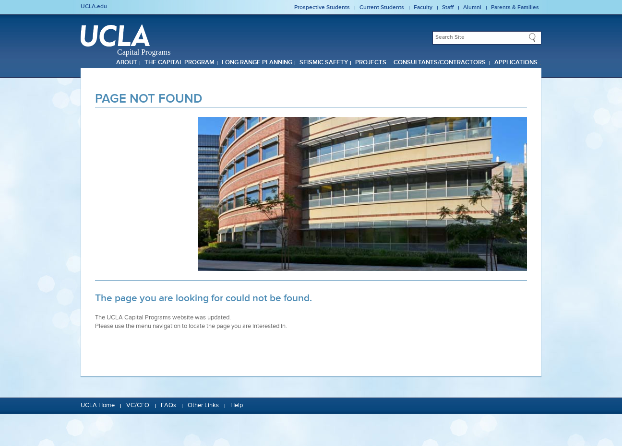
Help (236, 405)
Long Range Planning (257, 62)
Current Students (381, 8)
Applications (516, 62)
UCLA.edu (94, 7)
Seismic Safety (323, 62)
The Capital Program (179, 62)
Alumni (472, 8)
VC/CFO (137, 405)
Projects (370, 62)
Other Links (203, 405)
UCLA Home (98, 405)
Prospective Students (322, 8)
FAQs (168, 405)
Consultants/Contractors (440, 62)
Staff (448, 8)
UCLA (115, 35)
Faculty (423, 8)
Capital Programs (144, 52)
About (126, 62)
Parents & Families (515, 8)
